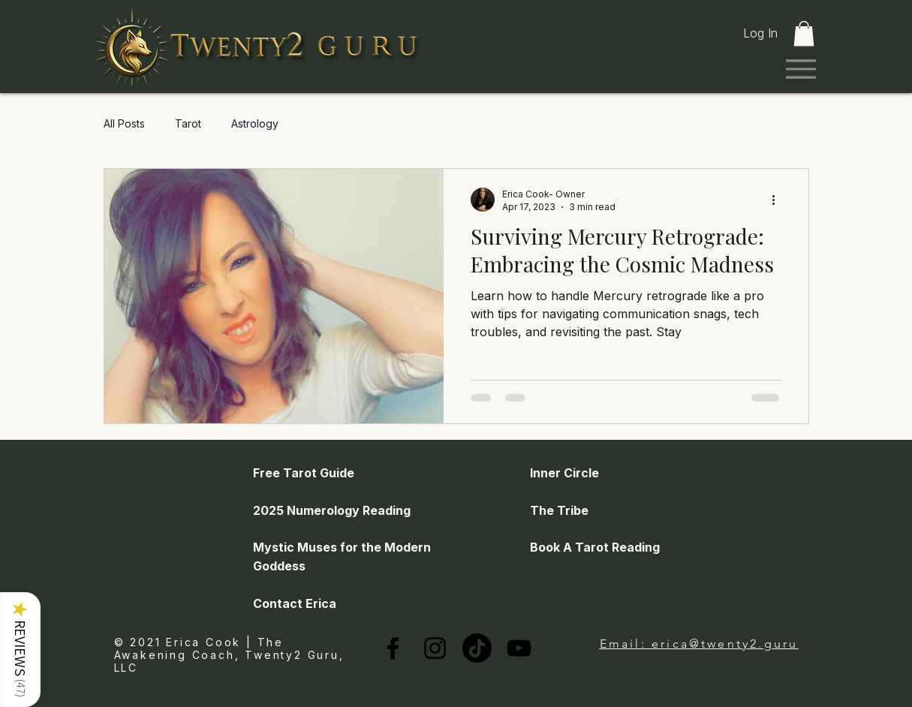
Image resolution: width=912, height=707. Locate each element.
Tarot (188, 123)
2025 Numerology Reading (332, 510)
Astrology (254, 123)
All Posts (124, 123)
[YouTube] (519, 648)
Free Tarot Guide (303, 472)
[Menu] (801, 69)
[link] (803, 33)
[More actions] (779, 200)
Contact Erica (294, 603)
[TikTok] (477, 648)
